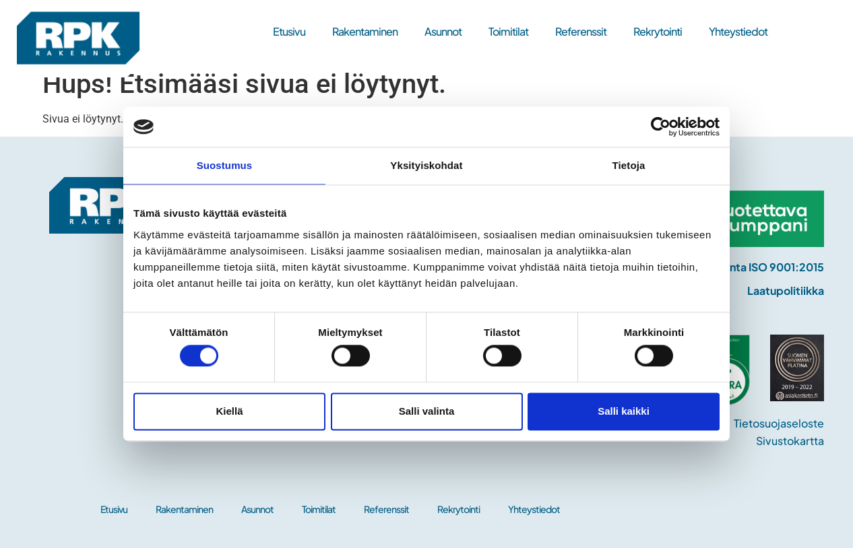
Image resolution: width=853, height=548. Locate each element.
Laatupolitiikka (785, 290)
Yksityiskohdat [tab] (426, 165)
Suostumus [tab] (225, 165)
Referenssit (580, 31)
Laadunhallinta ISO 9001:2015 (748, 267)
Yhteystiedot (738, 31)
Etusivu (289, 31)
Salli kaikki (624, 411)
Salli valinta (427, 411)
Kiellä (229, 411)
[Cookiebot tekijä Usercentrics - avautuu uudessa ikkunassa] (661, 126)
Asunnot (443, 31)
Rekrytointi (657, 31)
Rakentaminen (365, 31)
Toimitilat (508, 31)
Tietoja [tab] (628, 165)
